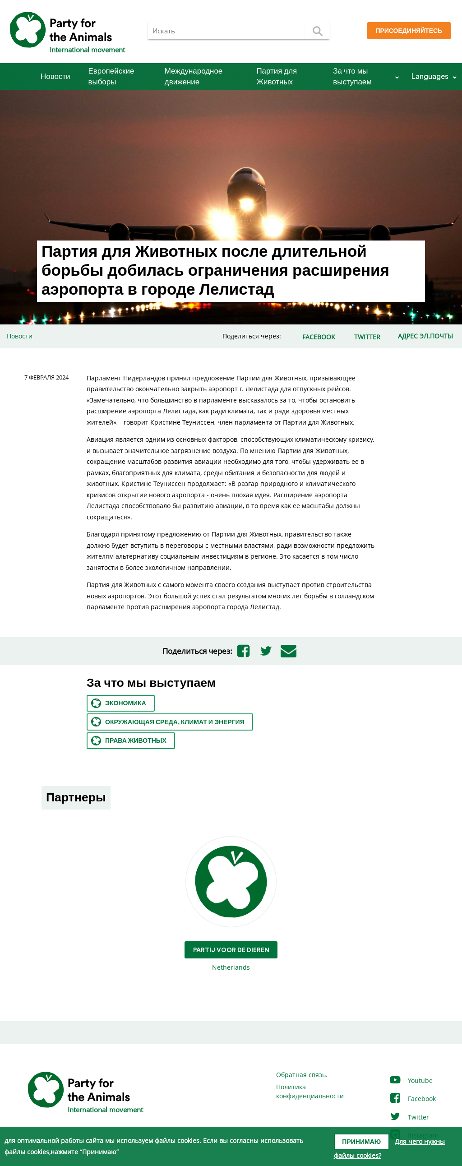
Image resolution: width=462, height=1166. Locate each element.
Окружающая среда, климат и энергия (168, 721)
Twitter (409, 1117)
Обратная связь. (302, 1074)
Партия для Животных (276, 76)
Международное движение (193, 76)
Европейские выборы (111, 76)
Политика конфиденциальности (310, 1091)
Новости (55, 76)
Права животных (128, 740)
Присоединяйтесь (408, 31)
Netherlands (231, 904)
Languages (429, 76)
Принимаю (361, 1142)
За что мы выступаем (352, 76)
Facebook (412, 1098)
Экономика (118, 703)
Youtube (411, 1080)
